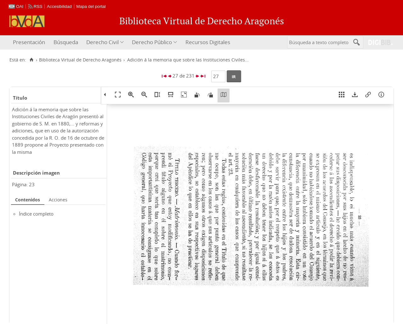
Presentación (29, 42)
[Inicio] (31, 60)
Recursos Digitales (207, 42)
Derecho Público (152, 42)
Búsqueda (66, 42)
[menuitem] (29, 42)
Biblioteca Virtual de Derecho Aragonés (80, 60)
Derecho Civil (102, 42)
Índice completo (36, 214)
